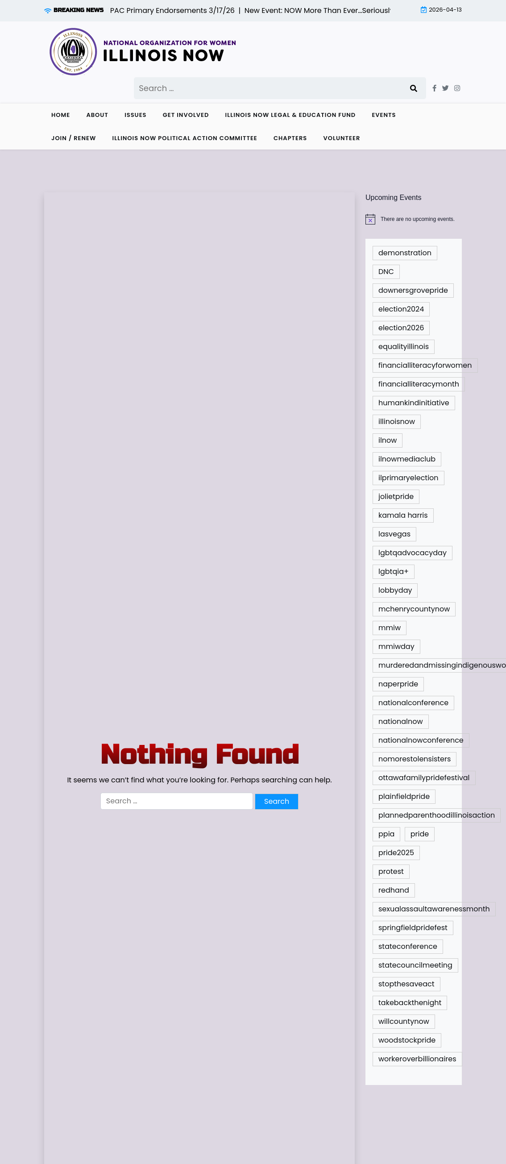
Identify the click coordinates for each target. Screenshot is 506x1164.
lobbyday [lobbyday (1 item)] (395, 590)
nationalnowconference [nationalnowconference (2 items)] (421, 740)
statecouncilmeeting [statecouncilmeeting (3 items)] (415, 965)
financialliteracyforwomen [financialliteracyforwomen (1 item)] (425, 365)
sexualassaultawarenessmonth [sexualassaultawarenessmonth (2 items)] (434, 909)
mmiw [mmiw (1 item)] (389, 628)
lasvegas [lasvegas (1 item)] (394, 534)
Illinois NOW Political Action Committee (184, 138)
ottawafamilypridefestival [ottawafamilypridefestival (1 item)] (424, 778)
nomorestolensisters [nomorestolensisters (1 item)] (414, 759)
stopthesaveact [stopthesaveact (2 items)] (406, 984)
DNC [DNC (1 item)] (386, 271)
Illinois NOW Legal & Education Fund (290, 115)
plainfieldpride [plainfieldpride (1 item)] (404, 796)
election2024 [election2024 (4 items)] (401, 309)
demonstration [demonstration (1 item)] (404, 253)
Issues (135, 115)
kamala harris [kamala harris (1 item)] (403, 515)
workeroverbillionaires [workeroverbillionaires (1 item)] (417, 1059)
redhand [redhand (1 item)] (393, 890)
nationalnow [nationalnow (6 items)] (400, 721)
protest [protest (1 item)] (391, 871)
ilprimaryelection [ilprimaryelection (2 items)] (408, 478)
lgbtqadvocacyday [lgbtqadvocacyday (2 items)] (412, 553)
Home (60, 115)
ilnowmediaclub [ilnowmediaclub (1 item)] (406, 459)
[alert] (413, 219)
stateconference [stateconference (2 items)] (407, 946)
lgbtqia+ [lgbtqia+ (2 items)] (393, 571)
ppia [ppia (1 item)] (386, 834)
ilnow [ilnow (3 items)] (387, 440)
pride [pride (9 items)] (420, 834)
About (97, 115)
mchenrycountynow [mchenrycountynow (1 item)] (414, 609)
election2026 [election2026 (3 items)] (401, 328)
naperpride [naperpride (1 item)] (398, 684)
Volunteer (342, 138)
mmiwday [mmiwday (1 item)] (396, 646)
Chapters (290, 138)
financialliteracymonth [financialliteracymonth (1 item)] (418, 384)
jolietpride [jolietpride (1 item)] (396, 496)
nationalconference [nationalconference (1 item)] (413, 703)
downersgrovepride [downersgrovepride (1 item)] (413, 290)
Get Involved (186, 115)
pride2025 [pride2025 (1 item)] (396, 853)
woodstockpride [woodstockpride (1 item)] (406, 1040)
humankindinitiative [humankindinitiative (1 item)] (413, 403)
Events (384, 115)
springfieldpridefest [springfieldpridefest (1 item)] (413, 928)
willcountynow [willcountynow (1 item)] (403, 1021)
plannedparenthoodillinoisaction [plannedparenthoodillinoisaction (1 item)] (436, 815)
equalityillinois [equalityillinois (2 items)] (403, 346)
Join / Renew (73, 138)
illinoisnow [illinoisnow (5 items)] (396, 421)
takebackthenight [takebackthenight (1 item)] (409, 1003)
